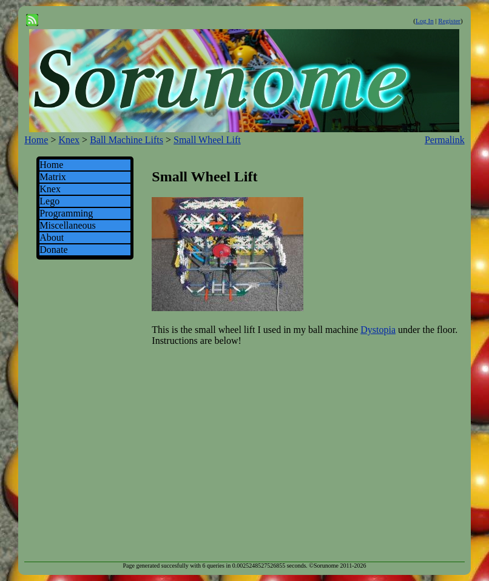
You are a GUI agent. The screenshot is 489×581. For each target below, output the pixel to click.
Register (449, 20)
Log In (425, 20)
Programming (66, 213)
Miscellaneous (67, 225)
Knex (68, 140)
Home (36, 140)
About (51, 237)
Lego (49, 201)
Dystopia (378, 329)
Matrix (52, 177)
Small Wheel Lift (207, 140)
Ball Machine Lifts (126, 140)
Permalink (445, 140)
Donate (53, 249)
